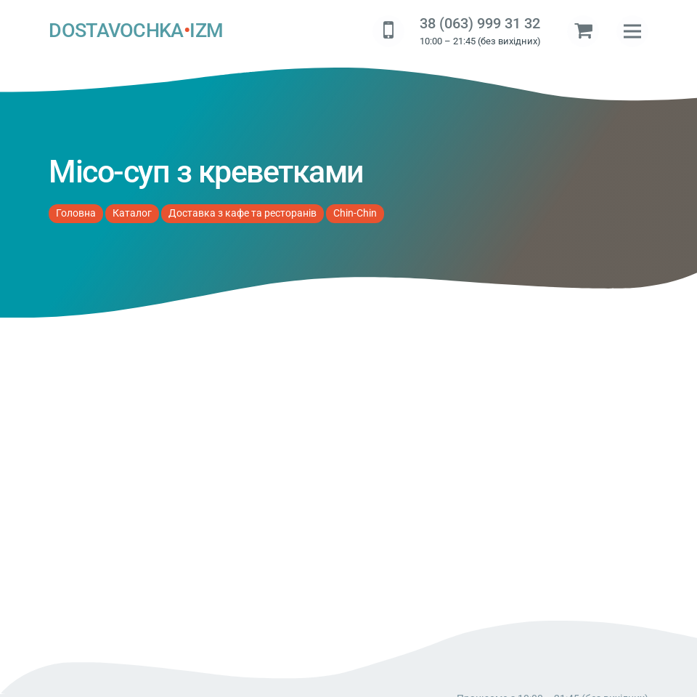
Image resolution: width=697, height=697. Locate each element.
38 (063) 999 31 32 (480, 23)
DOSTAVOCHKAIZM (136, 31)
